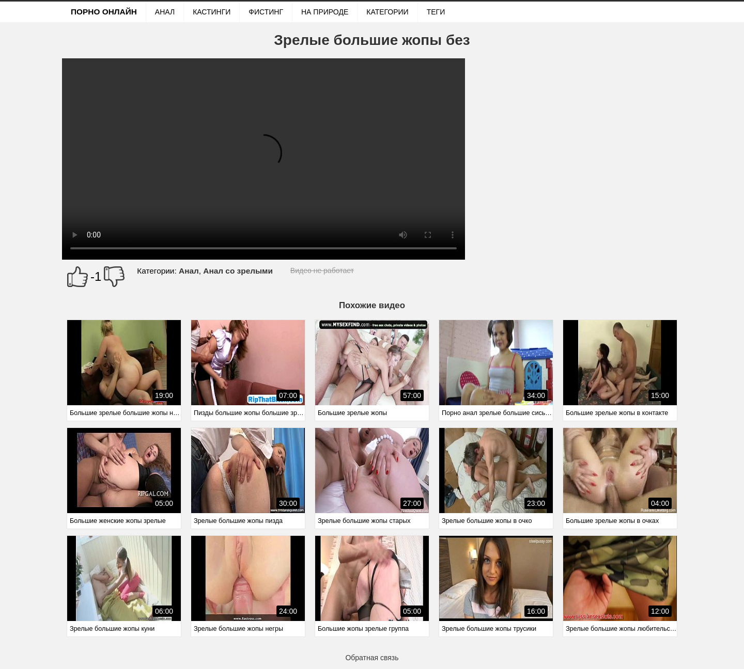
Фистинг (266, 12)
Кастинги (211, 12)
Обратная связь (371, 658)
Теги (436, 12)
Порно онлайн (104, 11)
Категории (387, 12)
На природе (324, 12)
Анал (165, 12)
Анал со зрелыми (238, 270)
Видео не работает (322, 270)
